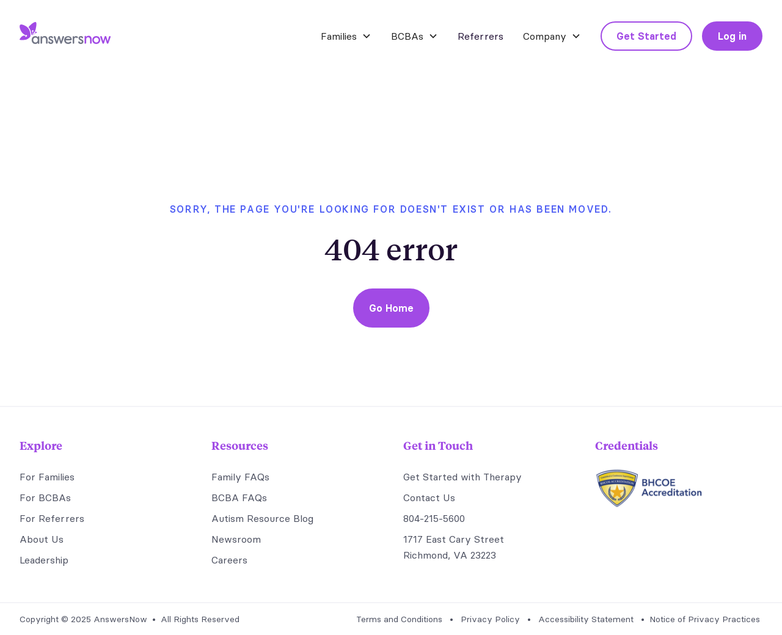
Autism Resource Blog (262, 518)
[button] (346, 36)
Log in (732, 36)
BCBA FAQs (239, 497)
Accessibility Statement (586, 619)
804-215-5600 (434, 518)
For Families (47, 477)
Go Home (391, 308)
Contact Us (429, 497)
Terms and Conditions (399, 619)
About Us (42, 539)
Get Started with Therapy (462, 477)
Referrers (480, 36)
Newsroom (236, 539)
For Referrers (52, 518)
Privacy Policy (490, 619)
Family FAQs (240, 477)
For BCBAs (45, 497)
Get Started (646, 36)
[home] (65, 36)
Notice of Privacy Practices (704, 619)
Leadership (44, 560)
